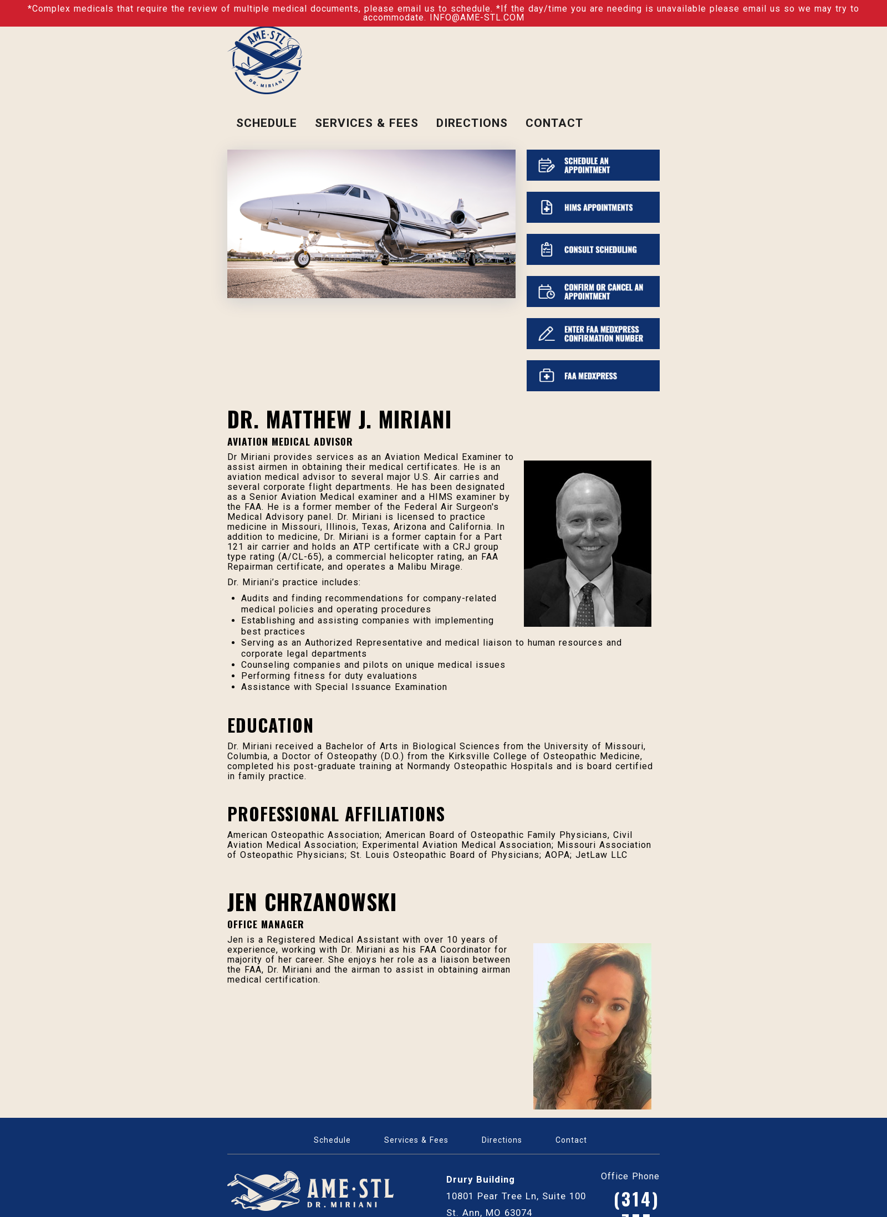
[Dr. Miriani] (264, 59)
